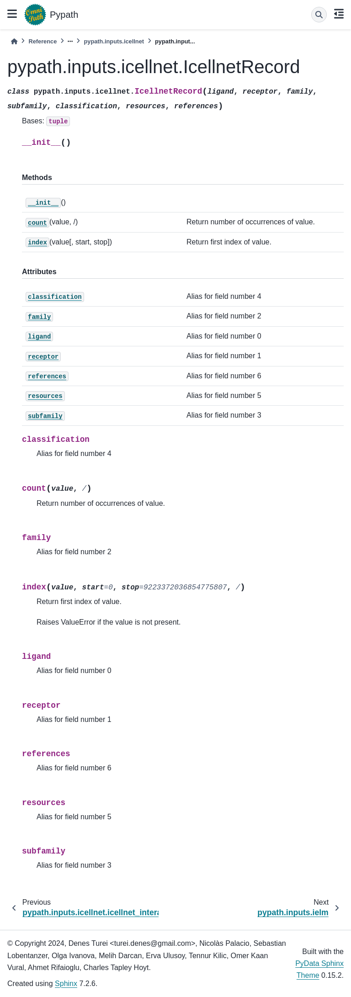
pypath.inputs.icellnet (114, 41)
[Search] (319, 14)
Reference (42, 41)
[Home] (14, 41)
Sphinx (66, 983)
